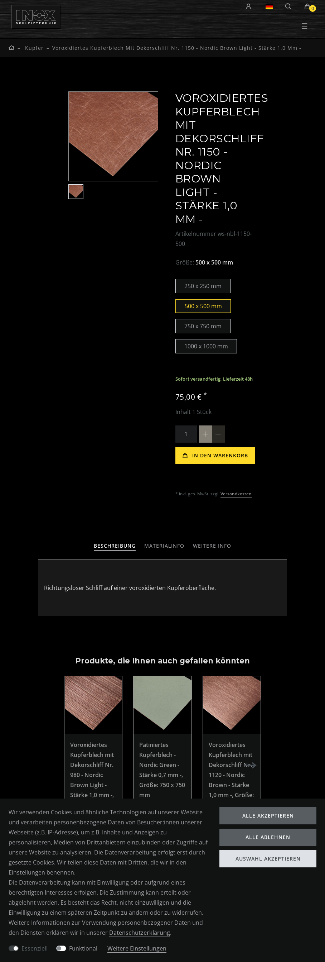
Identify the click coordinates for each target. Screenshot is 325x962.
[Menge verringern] (218, 434)
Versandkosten (236, 493)
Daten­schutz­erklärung (141, 932)
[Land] (269, 6)
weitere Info (218, 545)
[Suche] (288, 6)
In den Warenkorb (215, 455)
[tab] (108, 546)
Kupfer (33, 47)
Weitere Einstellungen (139, 948)
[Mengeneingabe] (186, 434)
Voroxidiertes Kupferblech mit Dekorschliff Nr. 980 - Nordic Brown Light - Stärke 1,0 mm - (93, 780)
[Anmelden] (249, 6)
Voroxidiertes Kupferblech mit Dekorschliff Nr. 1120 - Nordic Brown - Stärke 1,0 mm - (231, 775)
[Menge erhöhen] (205, 434)
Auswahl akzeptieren (268, 857)
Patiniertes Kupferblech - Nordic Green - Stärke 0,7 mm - (162, 770)
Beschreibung (108, 545)
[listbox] (93, 705)
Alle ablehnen (268, 836)
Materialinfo (164, 545)
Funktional (83, 948)
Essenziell (34, 948)
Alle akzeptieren (268, 814)
